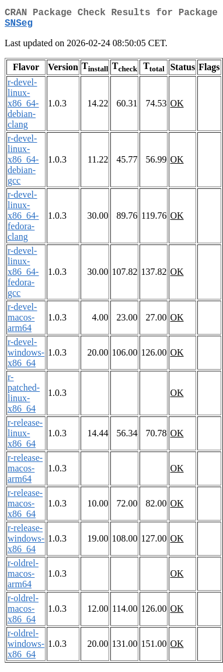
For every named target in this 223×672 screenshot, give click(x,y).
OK (176, 108)
